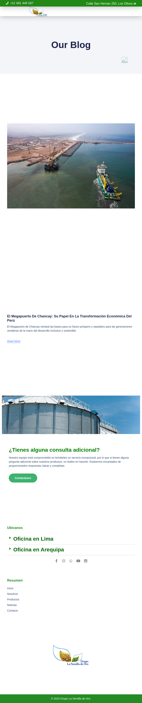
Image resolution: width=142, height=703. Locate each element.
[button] (134, 11)
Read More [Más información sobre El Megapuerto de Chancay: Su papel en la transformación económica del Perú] (13, 341)
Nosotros (12, 593)
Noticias (12, 605)
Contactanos (23, 478)
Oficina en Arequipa (38, 550)
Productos (13, 599)
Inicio (10, 588)
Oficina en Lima (33, 539)
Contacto (12, 610)
